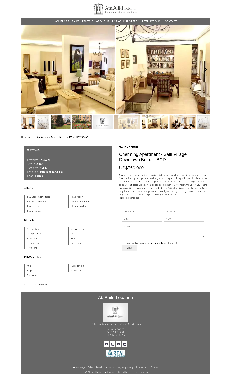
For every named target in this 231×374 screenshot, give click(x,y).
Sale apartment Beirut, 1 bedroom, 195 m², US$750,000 (62, 137)
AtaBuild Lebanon (115, 297)
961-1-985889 (117, 332)
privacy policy (158, 243)
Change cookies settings (118, 372)
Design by (141, 372)
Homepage (115, 8)
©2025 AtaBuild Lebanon (92, 372)
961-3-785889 (117, 328)
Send (129, 247)
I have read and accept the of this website (152, 243)
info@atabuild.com (117, 335)
